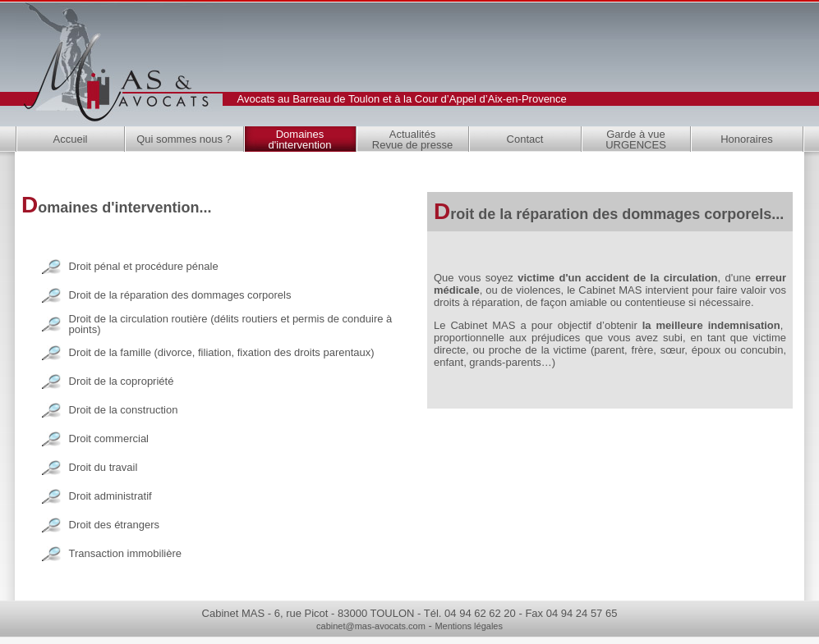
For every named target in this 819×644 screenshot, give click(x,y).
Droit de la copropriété (121, 381)
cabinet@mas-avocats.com (371, 626)
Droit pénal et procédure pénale (144, 266)
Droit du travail (103, 467)
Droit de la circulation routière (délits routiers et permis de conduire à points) (231, 324)
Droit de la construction (123, 410)
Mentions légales (469, 626)
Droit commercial (109, 438)
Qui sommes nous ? (184, 139)
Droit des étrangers (114, 524)
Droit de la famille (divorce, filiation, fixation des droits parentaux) (222, 352)
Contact (525, 139)
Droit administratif (110, 496)
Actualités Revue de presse (412, 139)
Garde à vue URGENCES (635, 139)
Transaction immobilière (125, 553)
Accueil (70, 139)
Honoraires (746, 139)
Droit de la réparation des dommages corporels (180, 295)
